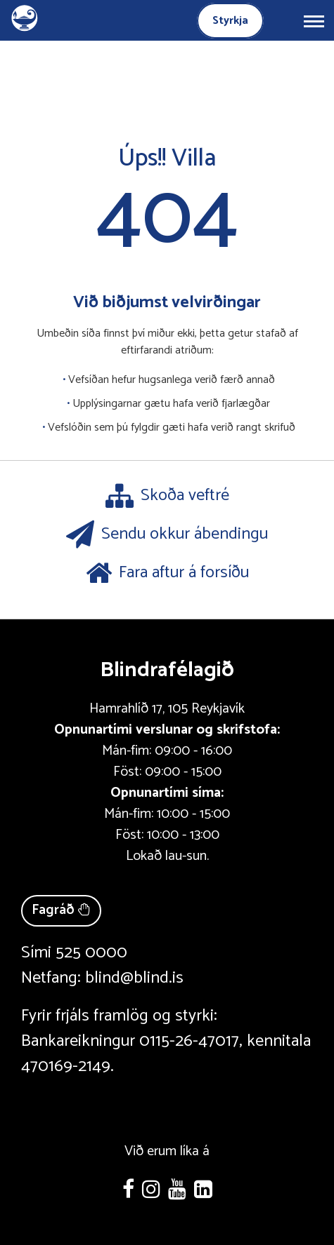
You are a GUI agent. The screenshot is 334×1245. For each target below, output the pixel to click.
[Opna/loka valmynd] (313, 20)
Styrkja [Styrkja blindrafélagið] (230, 20)
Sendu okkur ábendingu (167, 534)
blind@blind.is (134, 978)
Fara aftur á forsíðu (167, 573)
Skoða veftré (167, 496)
